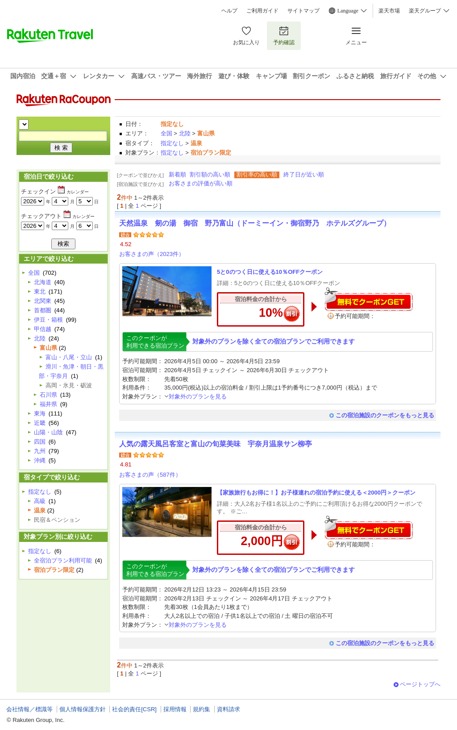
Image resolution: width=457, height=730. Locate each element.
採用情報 (175, 709)
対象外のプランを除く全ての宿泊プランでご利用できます (273, 341)
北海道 (42, 282)
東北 (40, 291)
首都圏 (42, 310)
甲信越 (42, 329)
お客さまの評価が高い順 (201, 183)
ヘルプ (229, 11)
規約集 (201, 709)
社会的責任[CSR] (134, 709)
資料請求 (228, 709)
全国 (166, 133)
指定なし (172, 143)
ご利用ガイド (262, 11)
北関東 (42, 301)
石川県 (48, 394)
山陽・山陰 (48, 432)
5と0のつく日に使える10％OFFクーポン (270, 272)
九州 (40, 451)
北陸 (185, 133)
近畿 (40, 423)
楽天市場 (389, 11)
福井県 (48, 404)
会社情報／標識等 (29, 709)
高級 (40, 501)
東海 (40, 413)
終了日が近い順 (303, 174)
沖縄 (40, 460)
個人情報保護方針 (82, 709)
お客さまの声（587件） (150, 474)
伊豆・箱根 (48, 319)
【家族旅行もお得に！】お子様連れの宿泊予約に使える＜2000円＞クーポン (316, 492)
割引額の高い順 (210, 174)
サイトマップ (303, 11)
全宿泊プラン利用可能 (63, 560)
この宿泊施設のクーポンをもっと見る (385, 415)
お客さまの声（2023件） (151, 254)
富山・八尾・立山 (69, 357)
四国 (40, 441)
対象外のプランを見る (195, 396)
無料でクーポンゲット (368, 299)
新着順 (177, 174)
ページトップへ (420, 684)
